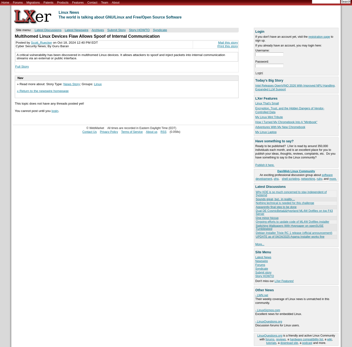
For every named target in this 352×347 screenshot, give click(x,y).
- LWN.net (261, 295)
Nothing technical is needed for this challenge (285, 203)
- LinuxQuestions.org (268, 321)
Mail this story (228, 42)
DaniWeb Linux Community (296, 171)
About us (151, 132)
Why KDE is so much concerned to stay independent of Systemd (291, 193)
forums (269, 339)
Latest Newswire (76, 30)
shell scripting (290, 178)
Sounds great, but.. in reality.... (275, 199)
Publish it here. (264, 165)
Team (104, 2)
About (115, 2)
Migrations (33, 2)
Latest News (263, 257)
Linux (98, 84)
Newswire (261, 261)
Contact (92, 2)
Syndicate (261, 268)
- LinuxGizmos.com (267, 310)
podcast (307, 343)
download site (289, 343)
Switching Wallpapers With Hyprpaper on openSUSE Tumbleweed (290, 227)
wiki (329, 339)
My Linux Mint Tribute (269, 117)
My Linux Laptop (266, 132)
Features (78, 2)
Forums (18, 2)
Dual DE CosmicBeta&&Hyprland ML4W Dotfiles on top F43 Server (294, 212)
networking (308, 178)
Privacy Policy (109, 132)
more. (333, 178)
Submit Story (116, 30)
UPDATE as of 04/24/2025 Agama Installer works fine (290, 236)
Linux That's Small (267, 103)
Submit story (263, 272)
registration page (319, 36)
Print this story (227, 46)
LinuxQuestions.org (269, 335)
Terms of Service (132, 132)
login (54, 111)
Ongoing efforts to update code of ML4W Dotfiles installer (292, 221)
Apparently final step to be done (276, 207)
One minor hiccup (267, 218)
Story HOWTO (264, 276)
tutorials (271, 343)
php (276, 178)
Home (5, 2)
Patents (49, 2)
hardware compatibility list (306, 339)
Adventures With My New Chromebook (280, 127)
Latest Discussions (48, 30)
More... (259, 244)
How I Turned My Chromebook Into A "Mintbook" (286, 122)
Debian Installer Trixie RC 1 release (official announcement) (294, 233)
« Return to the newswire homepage (43, 91)
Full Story (22, 66)
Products (63, 2)
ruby (319, 178)
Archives (98, 30)
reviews (281, 339)
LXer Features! (284, 281)
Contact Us (89, 132)
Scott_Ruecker (41, 42)
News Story (71, 84)
